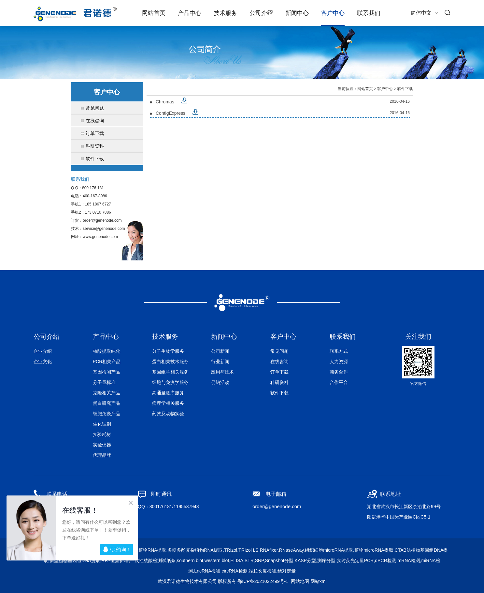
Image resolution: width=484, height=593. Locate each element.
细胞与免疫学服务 (170, 382)
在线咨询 (279, 361)
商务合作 (339, 372)
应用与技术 (222, 372)
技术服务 (225, 13)
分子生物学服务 (168, 351)
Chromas (165, 101)
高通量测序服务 (168, 392)
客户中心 (333, 13)
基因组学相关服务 (170, 372)
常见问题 (279, 351)
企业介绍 (43, 351)
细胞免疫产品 (106, 413)
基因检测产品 (106, 372)
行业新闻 (220, 361)
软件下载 (405, 88)
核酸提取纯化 (106, 351)
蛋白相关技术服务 (170, 361)
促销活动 (220, 382)
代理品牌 (102, 455)
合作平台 (339, 382)
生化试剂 (102, 424)
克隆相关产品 (106, 392)
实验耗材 (102, 434)
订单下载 (279, 372)
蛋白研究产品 (106, 403)
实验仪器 (102, 444)
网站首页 (153, 13)
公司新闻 (220, 351)
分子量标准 (104, 382)
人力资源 (339, 361)
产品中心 (189, 13)
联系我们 (368, 13)
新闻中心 (297, 13)
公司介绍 (261, 13)
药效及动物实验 (168, 413)
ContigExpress (170, 113)
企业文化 (43, 361)
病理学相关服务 (168, 403)
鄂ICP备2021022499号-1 (262, 581)
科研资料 (279, 382)
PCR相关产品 (107, 361)
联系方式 (339, 351)
